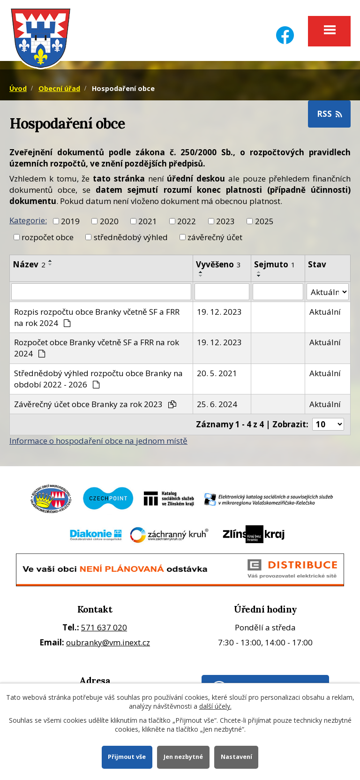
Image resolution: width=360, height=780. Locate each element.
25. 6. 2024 (217, 404)
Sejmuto (274, 264)
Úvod (18, 88)
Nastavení (236, 757)
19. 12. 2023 (219, 311)
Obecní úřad (59, 88)
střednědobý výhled (131, 236)
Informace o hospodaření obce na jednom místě (98, 440)
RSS (329, 113)
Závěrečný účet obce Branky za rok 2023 (95, 404)
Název (29, 264)
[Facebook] (285, 29)
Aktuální (325, 311)
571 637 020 (104, 627)
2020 (109, 220)
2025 (264, 220)
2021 (147, 220)
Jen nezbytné (183, 757)
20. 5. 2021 (217, 373)
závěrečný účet (215, 236)
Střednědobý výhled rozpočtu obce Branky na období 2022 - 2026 (98, 379)
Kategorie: (28, 220)
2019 (70, 220)
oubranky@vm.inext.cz (108, 642)
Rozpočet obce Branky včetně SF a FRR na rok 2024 (96, 348)
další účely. (215, 706)
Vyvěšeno (218, 264)
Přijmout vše (127, 757)
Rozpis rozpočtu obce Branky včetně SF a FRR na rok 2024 (97, 317)
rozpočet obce (48, 236)
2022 (186, 220)
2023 (225, 220)
